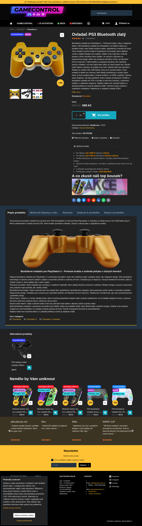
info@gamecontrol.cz (98, 483)
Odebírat (83, 465)
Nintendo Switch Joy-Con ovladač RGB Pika (22, 407)
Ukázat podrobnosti (24, 521)
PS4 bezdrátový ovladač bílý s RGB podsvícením (120, 407)
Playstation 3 (32, 319)
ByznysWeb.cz (127, 521)
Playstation (17, 319)
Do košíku (103, 115)
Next (132, 431)
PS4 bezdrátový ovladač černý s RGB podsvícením (96, 407)
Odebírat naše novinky (71, 456)
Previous (9, 431)
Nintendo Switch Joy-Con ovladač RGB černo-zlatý (71, 407)
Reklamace (92, 491)
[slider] (76, 38)
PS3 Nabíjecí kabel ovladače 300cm (20, 360)
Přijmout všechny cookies (24, 515)
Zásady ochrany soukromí (12, 508)
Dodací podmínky (95, 494)
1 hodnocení (90, 38)
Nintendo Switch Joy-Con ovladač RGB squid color (46, 407)
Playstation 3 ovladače (51, 319)
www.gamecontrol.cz (97, 489)
